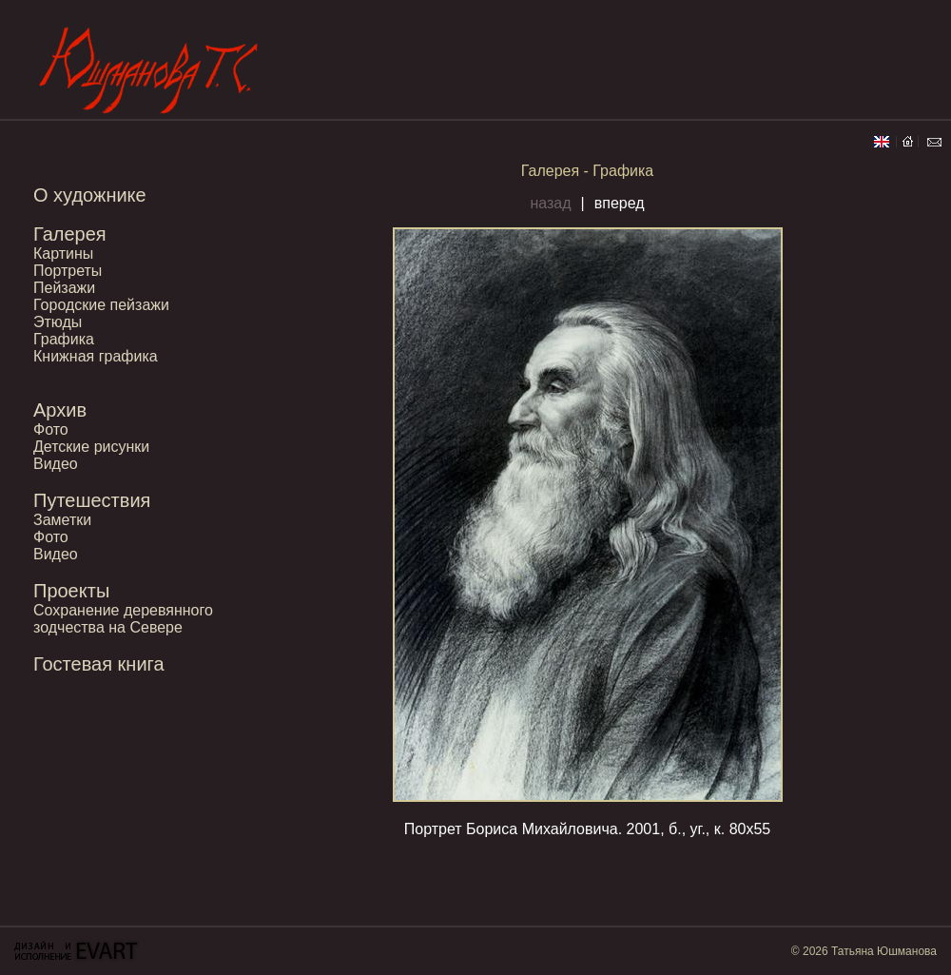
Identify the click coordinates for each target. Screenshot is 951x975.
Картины (63, 253)
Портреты (67, 271)
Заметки (62, 520)
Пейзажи (64, 288)
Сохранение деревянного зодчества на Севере (123, 618)
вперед (619, 203)
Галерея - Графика (587, 171)
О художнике (89, 195)
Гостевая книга (99, 663)
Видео (55, 464)
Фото (50, 429)
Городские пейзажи (101, 305)
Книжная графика (95, 356)
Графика (63, 339)
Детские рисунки (91, 447)
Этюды (57, 322)
